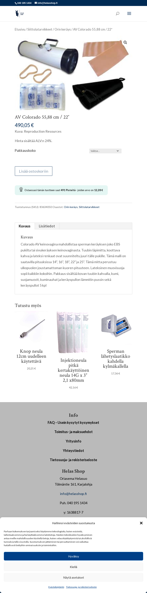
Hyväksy (73, 556)
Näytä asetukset (73, 577)
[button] (141, 523)
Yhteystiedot (73, 450)
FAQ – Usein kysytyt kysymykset (73, 422)
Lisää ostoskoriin (33, 171)
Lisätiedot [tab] (47, 226)
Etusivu (20, 29)
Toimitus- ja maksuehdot (73, 432)
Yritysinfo (73, 441)
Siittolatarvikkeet (39, 29)
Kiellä (73, 567)
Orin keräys (63, 29)
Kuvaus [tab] (24, 226)
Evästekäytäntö (56, 587)
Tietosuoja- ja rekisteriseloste (81, 587)
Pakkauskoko (25, 150)
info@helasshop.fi (73, 494)
